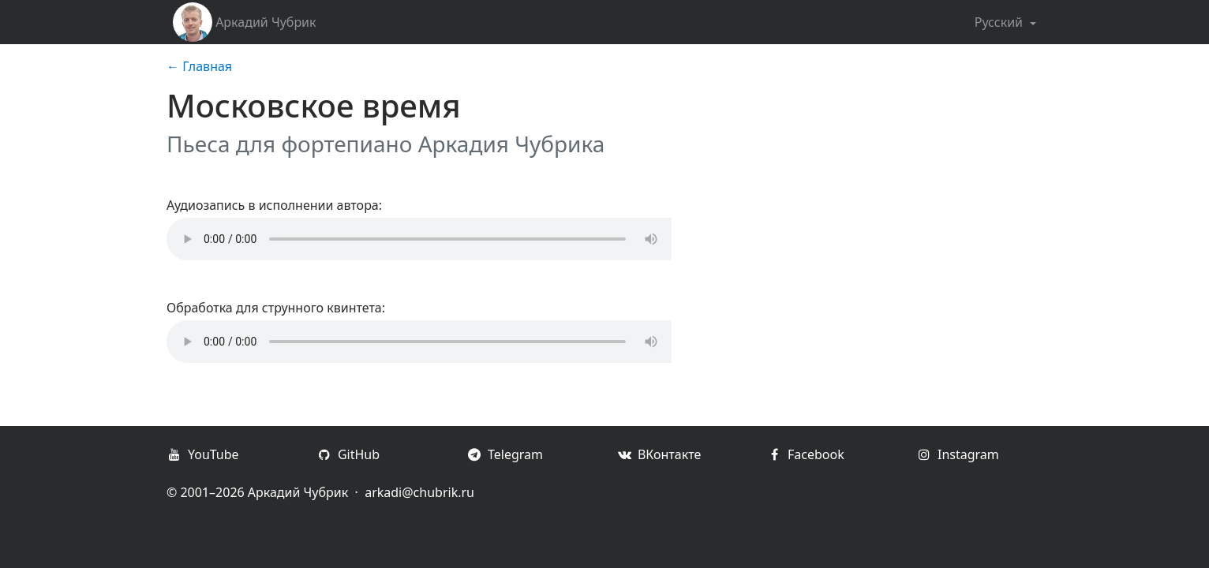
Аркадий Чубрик (244, 22)
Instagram (957, 454)
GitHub (348, 454)
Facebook (805, 454)
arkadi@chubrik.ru (419, 492)
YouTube (203, 454)
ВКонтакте (658, 454)
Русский (1001, 22)
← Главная (199, 66)
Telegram (504, 454)
